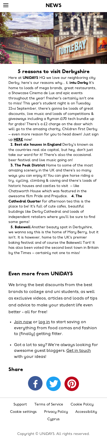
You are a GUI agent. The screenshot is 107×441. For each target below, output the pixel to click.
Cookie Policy (82, 405)
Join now (23, 322)
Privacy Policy (56, 412)
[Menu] (5, 5)
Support (20, 405)
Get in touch (78, 351)
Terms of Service (48, 405)
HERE (18, 140)
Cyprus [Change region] (53, 419)
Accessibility (86, 412)
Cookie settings (23, 412)
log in (44, 322)
